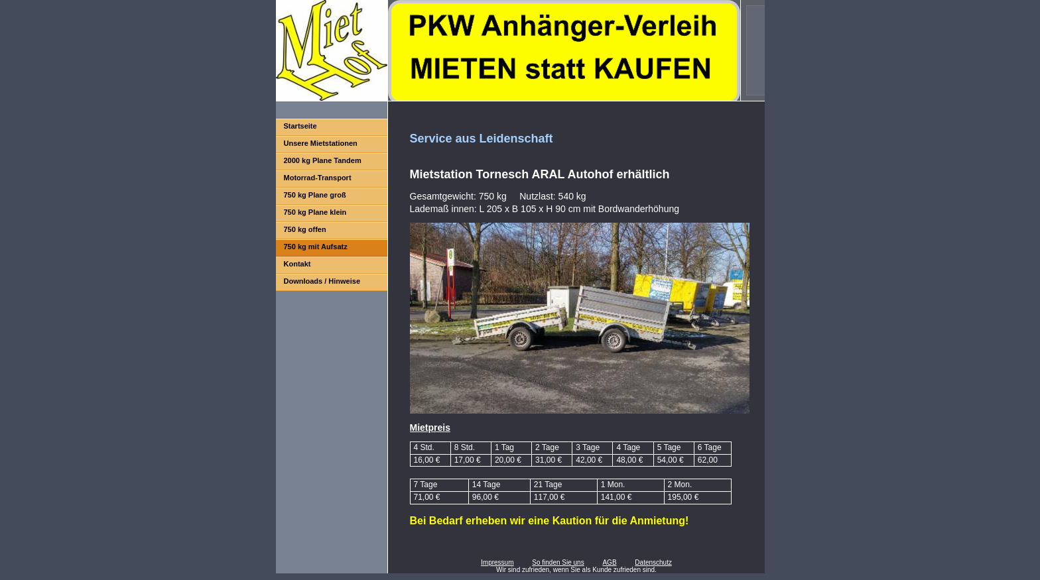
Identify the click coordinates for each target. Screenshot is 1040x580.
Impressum (497, 562)
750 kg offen (305, 229)
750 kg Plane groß (315, 195)
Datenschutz (653, 562)
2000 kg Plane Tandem (322, 160)
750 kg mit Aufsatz (316, 247)
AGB (609, 562)
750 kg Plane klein (315, 212)
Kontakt (297, 264)
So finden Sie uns (558, 562)
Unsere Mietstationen (321, 143)
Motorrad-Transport (318, 178)
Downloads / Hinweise (322, 281)
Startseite (300, 126)
